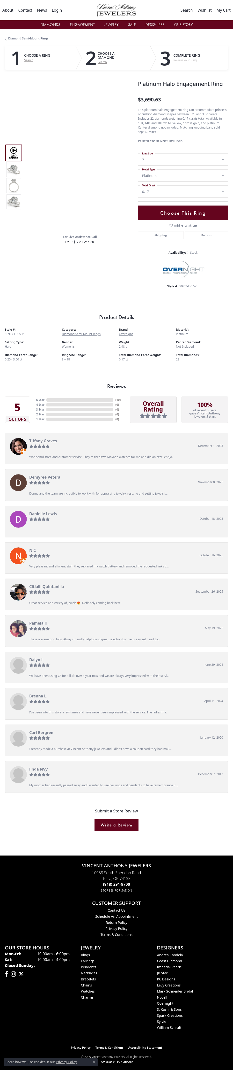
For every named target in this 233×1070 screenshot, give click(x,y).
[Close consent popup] (94, 1062)
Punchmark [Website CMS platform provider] (125, 1061)
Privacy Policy (117, 928)
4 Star (40, 405)
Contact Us (116, 910)
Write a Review (116, 825)
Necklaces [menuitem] (89, 973)
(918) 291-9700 (79, 242)
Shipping (160, 235)
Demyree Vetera (44, 477)
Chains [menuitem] (86, 985)
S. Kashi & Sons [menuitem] (169, 1009)
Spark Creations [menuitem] (170, 1015)
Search (28, 60)
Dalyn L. (36, 659)
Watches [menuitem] (88, 991)
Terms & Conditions (116, 934)
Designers (155, 24)
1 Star (40, 419)
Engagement (82, 24)
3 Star (40, 409)
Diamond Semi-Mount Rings (28, 38)
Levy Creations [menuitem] (169, 985)
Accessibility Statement (145, 1048)
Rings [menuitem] (85, 955)
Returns (206, 235)
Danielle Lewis (43, 513)
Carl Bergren (41, 732)
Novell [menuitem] (162, 997)
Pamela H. (39, 623)
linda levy (38, 769)
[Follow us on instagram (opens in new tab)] (13, 974)
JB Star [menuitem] (162, 973)
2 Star (40, 414)
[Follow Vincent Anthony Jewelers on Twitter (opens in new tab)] (21, 974)
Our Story (183, 24)
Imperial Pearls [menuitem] (169, 967)
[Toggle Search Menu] (187, 10)
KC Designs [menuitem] (166, 979)
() (118, 400)
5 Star (40, 400)
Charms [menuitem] (87, 997)
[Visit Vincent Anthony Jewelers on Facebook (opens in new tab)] (6, 974)
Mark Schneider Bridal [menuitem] (175, 991)
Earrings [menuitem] (88, 961)
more (154, 132)
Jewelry (111, 24)
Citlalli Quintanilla (46, 586)
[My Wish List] (204, 10)
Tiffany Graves (43, 440)
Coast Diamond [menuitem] (169, 961)
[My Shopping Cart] (224, 10)
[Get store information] (116, 890)
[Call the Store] (116, 884)
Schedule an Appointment (116, 916)
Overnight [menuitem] (165, 1003)
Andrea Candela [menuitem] (170, 955)
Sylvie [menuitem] (161, 1021)
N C (32, 550)
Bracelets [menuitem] (88, 979)
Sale (132, 24)
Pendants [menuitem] (88, 967)
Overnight (126, 334)
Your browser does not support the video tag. (80, 142)
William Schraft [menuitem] (169, 1027)
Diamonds (50, 24)
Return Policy (116, 922)
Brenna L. (38, 696)
